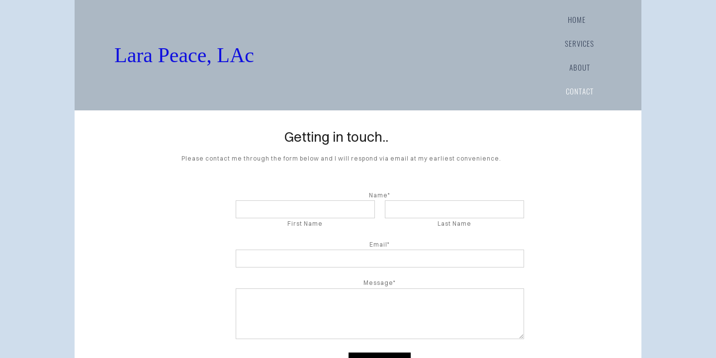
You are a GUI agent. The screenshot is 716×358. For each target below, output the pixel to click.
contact (580, 91)
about (579, 67)
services (579, 43)
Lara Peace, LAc (288, 55)
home (577, 19)
